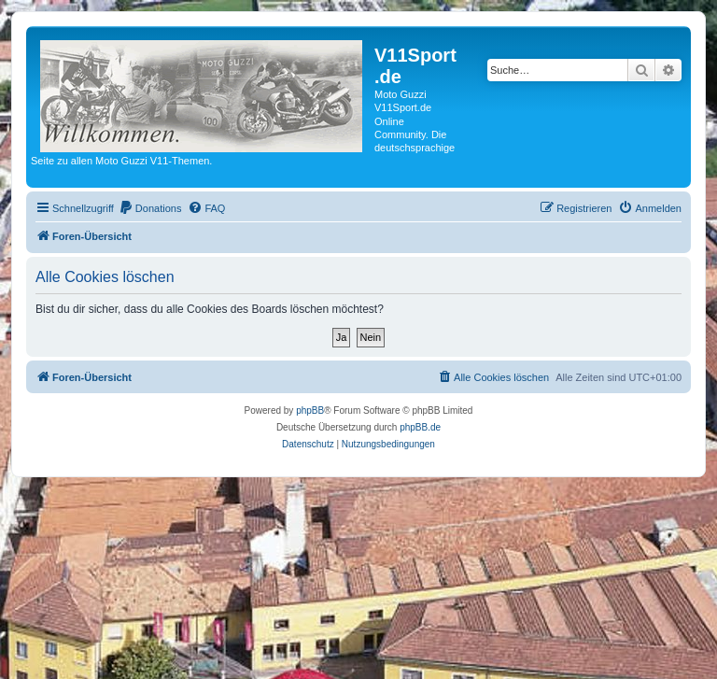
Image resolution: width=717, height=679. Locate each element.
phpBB (310, 410)
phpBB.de (420, 427)
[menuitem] (150, 208)
